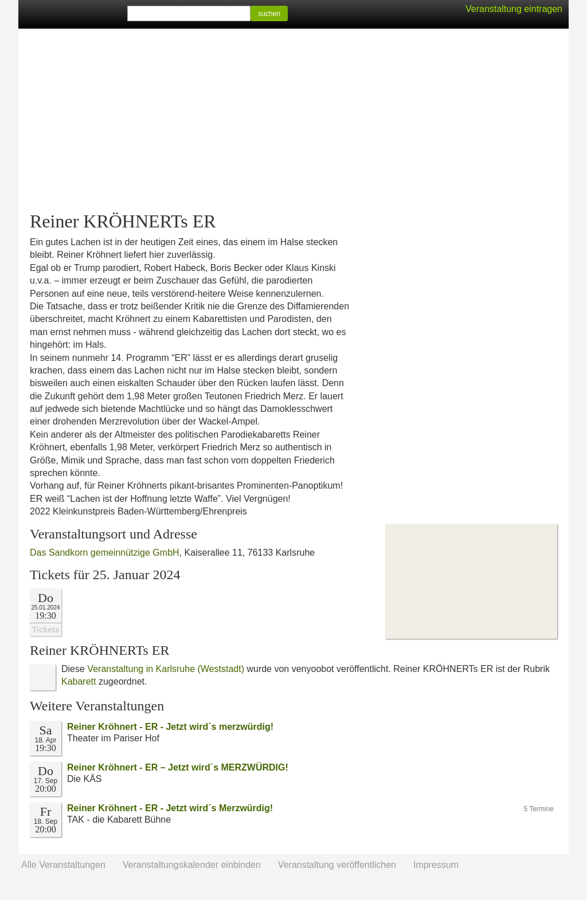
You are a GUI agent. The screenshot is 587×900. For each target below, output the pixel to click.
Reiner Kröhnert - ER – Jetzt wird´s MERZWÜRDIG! (177, 767)
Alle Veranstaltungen (63, 865)
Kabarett (78, 681)
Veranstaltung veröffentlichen (337, 865)
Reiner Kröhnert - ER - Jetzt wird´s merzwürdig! (170, 727)
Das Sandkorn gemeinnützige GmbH (104, 552)
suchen (269, 14)
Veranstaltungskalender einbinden (192, 865)
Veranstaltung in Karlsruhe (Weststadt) (165, 669)
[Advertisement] (293, 120)
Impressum (436, 865)
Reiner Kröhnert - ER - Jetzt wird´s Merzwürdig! (170, 808)
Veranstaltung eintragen (513, 9)
